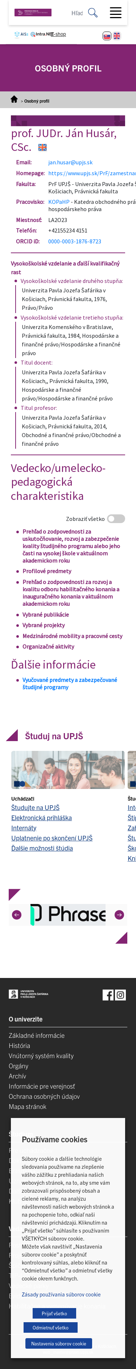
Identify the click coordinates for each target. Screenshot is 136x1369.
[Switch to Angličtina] (117, 36)
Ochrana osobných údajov (44, 1096)
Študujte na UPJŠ (35, 807)
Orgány (18, 1065)
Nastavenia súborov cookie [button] (58, 1343)
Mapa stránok (27, 1106)
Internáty (23, 827)
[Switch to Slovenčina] (107, 36)
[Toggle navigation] (118, 13)
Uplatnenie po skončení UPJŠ (51, 838)
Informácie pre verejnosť (42, 1086)
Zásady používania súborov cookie (61, 1294)
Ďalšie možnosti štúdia (42, 848)
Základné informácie (37, 1035)
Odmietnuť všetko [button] (51, 1327)
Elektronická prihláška (41, 817)
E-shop (58, 33)
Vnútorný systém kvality (41, 1055)
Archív (17, 1076)
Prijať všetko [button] (54, 1313)
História (19, 1045)
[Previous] (16, 915)
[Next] (119, 915)
